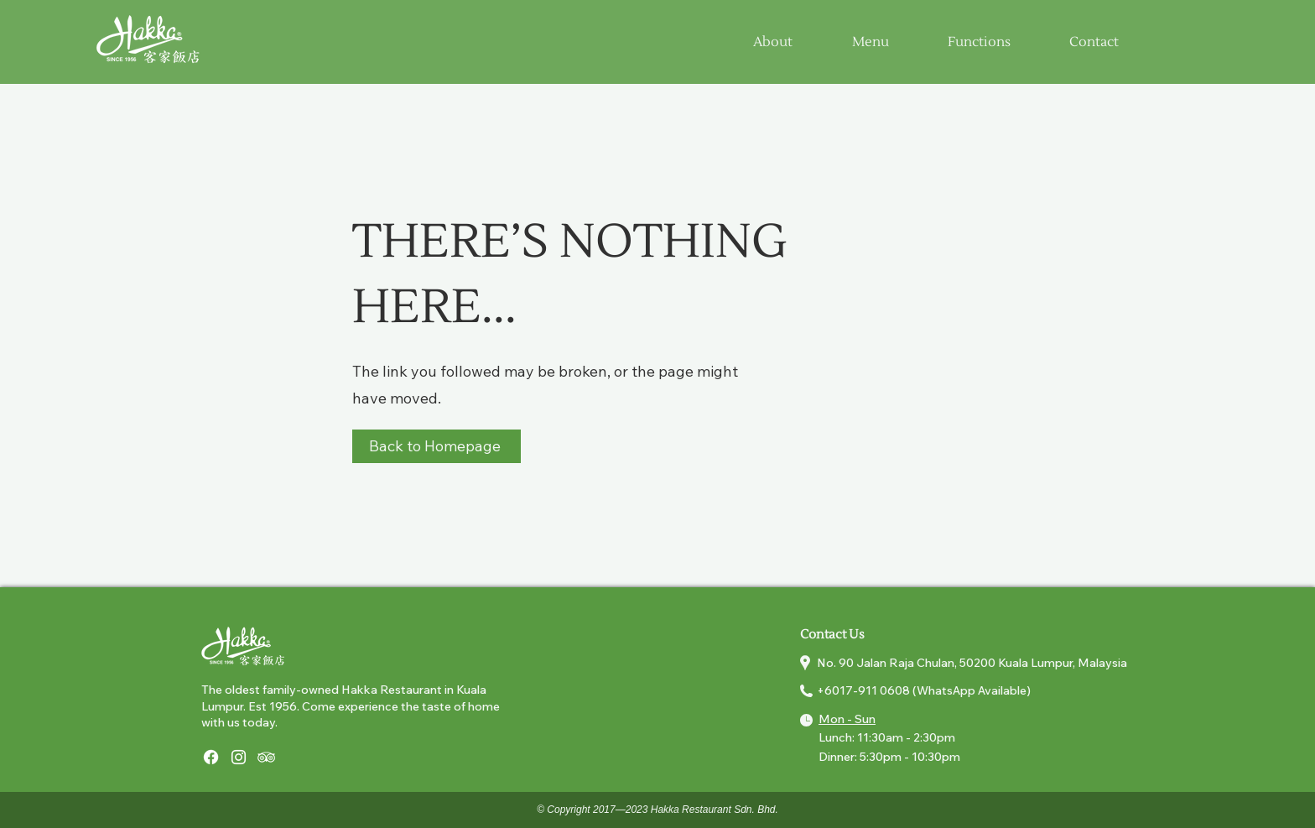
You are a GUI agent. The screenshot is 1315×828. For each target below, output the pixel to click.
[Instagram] (238, 757)
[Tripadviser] (266, 757)
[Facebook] (211, 757)
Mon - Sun (847, 718)
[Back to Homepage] (436, 446)
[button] (870, 41)
